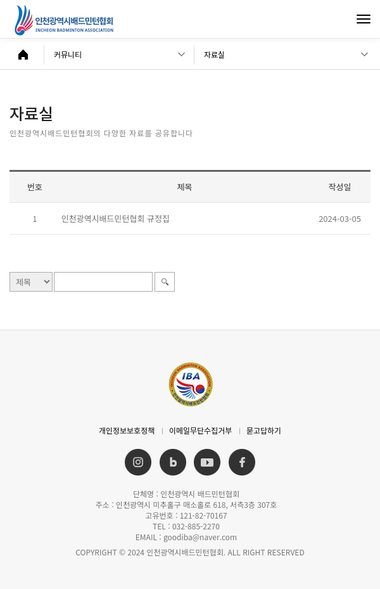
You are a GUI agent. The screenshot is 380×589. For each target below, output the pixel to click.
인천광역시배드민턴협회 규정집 (115, 218)
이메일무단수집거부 (200, 430)
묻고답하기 (263, 430)
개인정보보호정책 (127, 430)
